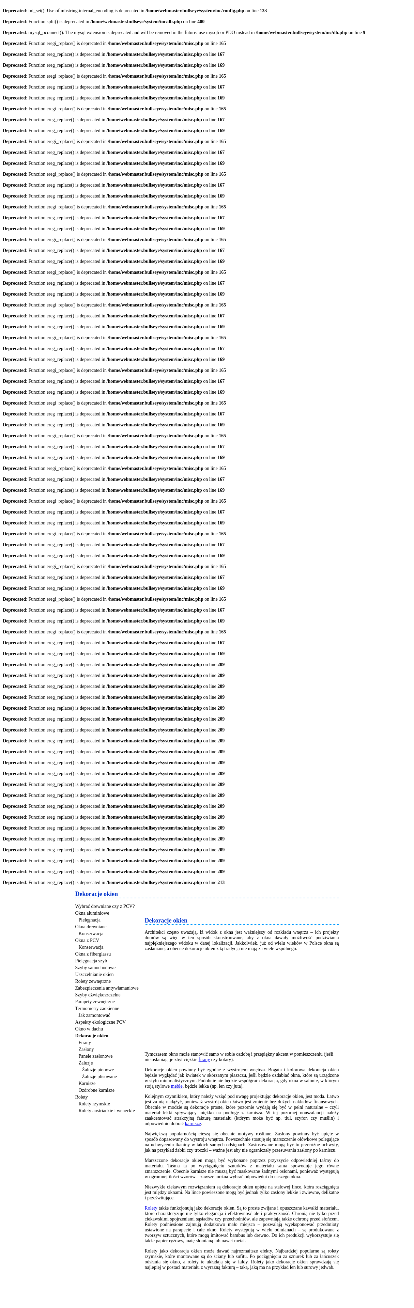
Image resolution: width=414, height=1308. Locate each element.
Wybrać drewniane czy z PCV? (105, 906)
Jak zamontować (94, 1015)
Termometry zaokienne (97, 1008)
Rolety (81, 1097)
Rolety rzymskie (94, 1103)
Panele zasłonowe (96, 1056)
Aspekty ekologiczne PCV (100, 1022)
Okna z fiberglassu (93, 954)
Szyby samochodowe (95, 967)
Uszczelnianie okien (94, 974)
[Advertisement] (224, 906)
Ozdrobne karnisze (96, 1090)
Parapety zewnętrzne (95, 1001)
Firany (85, 1042)
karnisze (193, 1123)
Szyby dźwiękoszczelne (98, 994)
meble (177, 1086)
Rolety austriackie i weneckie (107, 1110)
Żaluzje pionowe (98, 1069)
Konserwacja (91, 933)
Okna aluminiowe (92, 913)
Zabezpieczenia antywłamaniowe (107, 988)
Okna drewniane (91, 926)
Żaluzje (86, 1063)
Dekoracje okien (92, 1035)
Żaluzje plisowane (99, 1076)
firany (204, 1059)
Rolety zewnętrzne (93, 981)
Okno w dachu (89, 1028)
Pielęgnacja (90, 920)
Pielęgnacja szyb (91, 960)
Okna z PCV (87, 940)
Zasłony (86, 1049)
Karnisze (87, 1083)
